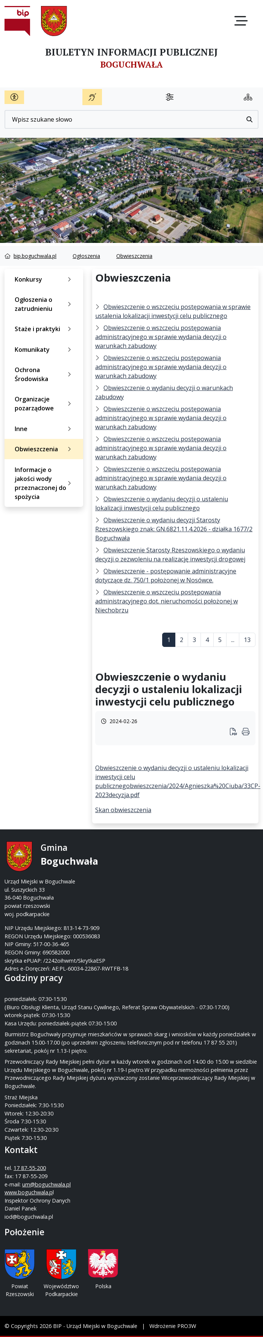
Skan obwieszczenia (123, 810)
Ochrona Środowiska (44, 374)
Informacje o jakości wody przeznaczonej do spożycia (44, 483)
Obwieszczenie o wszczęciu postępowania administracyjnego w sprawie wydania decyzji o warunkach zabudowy (161, 337)
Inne (44, 429)
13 (247, 640)
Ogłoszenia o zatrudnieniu (44, 304)
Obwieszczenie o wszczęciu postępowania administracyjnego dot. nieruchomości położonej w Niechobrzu (166, 601)
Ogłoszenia (86, 255)
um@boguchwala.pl (46, 1184)
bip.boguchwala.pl (35, 255)
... (232, 640)
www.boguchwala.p (29, 1192)
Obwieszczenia (134, 255)
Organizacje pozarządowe (44, 403)
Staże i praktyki (44, 329)
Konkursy (44, 279)
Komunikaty (44, 349)
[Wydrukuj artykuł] (236, 732)
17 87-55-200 (30, 1167)
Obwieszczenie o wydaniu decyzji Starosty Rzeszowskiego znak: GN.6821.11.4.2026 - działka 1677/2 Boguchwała (173, 529)
